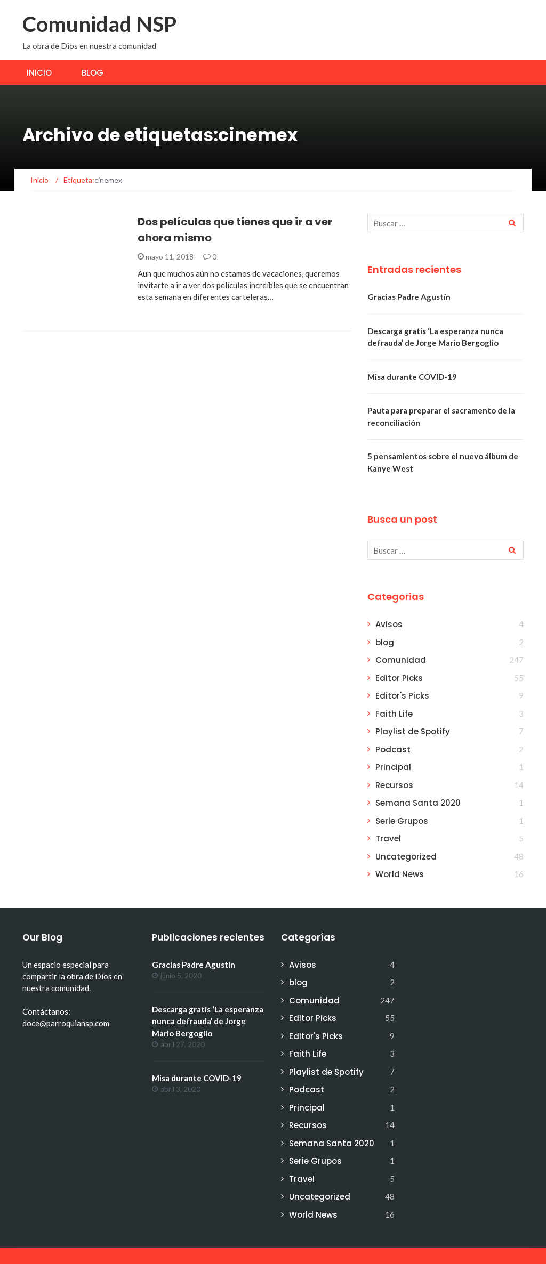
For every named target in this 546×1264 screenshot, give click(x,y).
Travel (388, 838)
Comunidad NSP (99, 24)
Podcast (393, 749)
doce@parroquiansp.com (65, 1023)
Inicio (39, 72)
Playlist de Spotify (412, 731)
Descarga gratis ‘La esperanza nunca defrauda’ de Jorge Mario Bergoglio (207, 1021)
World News (399, 874)
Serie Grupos (401, 821)
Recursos (394, 785)
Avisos (389, 624)
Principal (393, 767)
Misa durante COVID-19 (412, 377)
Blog (92, 72)
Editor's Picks (402, 695)
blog (384, 642)
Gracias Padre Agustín (409, 297)
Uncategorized (406, 856)
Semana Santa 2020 (418, 802)
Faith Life (394, 713)
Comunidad (400, 660)
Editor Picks (399, 678)
